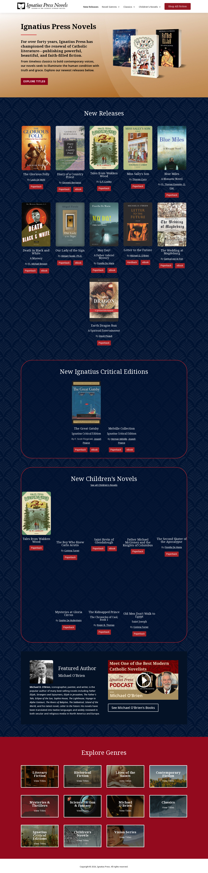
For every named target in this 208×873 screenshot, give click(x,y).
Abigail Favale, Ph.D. (71, 256)
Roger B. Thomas (105, 625)
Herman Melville (119, 439)
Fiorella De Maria (105, 263)
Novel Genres (109, 7)
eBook (78, 189)
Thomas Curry (139, 179)
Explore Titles (34, 81)
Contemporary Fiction (168, 774)
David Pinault (105, 336)
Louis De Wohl (37, 179)
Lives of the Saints (125, 774)
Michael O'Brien (125, 804)
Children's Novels (82, 833)
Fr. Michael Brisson (37, 263)
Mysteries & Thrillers (40, 804)
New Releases (90, 7)
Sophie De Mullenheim (70, 620)
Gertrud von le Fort (173, 259)
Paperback (36, 186)
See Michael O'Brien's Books (133, 707)
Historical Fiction (82, 774)
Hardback (132, 262)
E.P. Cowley (106, 181)
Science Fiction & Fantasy (82, 804)
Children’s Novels (148, 7)
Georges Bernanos (71, 182)
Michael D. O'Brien (139, 255)
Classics (127, 7)
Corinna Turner (71, 550)
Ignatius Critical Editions (40, 835)
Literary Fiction (39, 774)
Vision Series (125, 832)
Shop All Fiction (177, 6)
